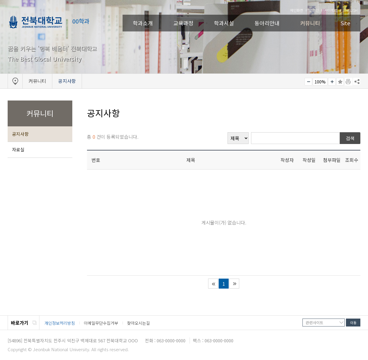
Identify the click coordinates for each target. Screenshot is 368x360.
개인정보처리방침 (59, 323)
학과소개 (143, 23)
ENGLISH (350, 10)
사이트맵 (330, 10)
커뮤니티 (310, 23)
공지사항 (20, 134)
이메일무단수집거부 (101, 323)
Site (345, 23)
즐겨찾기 (340, 82)
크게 (332, 82)
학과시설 (224, 23)
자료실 (18, 149)
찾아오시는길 (138, 323)
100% (320, 82)
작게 (308, 82)
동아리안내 (267, 23)
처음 (213, 284)
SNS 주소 (356, 81)
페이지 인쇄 (348, 82)
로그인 (314, 10)
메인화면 (296, 10)
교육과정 (183, 23)
